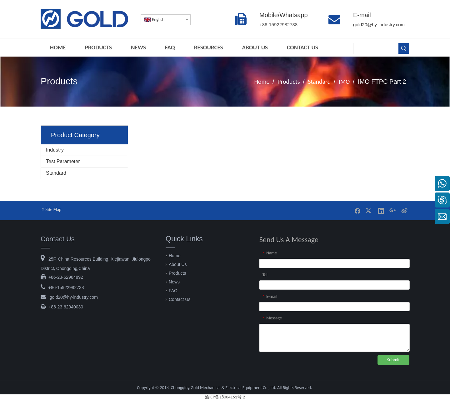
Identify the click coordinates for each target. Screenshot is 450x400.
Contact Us (179, 299)
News (174, 281)
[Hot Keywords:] (403, 48)
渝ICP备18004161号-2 (225, 397)
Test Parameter (63, 161)
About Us (178, 264)
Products (177, 273)
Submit (393, 359)
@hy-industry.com (74, 297)
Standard (56, 173)
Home (174, 255)
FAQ (173, 290)
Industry (55, 149)
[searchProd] (375, 48)
